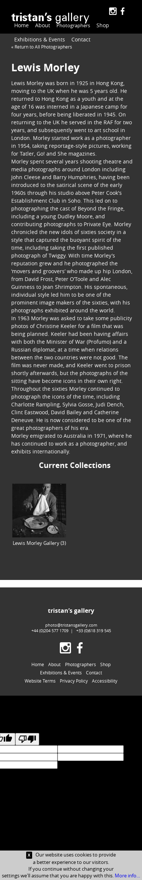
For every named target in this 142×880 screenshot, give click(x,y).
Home (21, 25)
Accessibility (104, 681)
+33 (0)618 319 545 (93, 630)
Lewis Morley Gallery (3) (39, 515)
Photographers (71, 25)
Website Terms (40, 681)
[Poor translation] (27, 739)
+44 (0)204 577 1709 (49, 630)
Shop (100, 25)
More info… (127, 875)
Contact (80, 39)
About (42, 25)
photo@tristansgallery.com (71, 625)
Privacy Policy (74, 681)
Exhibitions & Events (39, 39)
